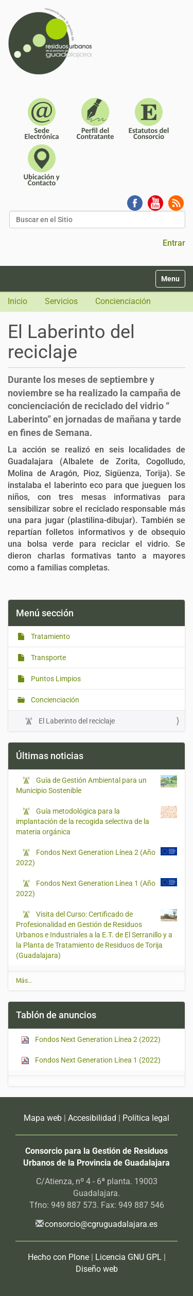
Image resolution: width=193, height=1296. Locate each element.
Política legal (145, 1118)
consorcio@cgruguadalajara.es (101, 1224)
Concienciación (123, 301)
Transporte (47, 657)
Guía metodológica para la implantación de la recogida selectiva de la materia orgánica (82, 821)
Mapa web (43, 1118)
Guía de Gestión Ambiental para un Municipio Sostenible (81, 785)
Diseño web (97, 1269)
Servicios (61, 301)
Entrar (174, 243)
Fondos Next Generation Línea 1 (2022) (91, 1060)
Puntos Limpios (55, 679)
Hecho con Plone (58, 1257)
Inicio (17, 301)
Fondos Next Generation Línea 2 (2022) (91, 1039)
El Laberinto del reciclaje (76, 721)
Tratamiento (49, 636)
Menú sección (45, 613)
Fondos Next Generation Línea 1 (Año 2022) (85, 888)
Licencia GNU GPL (128, 1257)
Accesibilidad (92, 1118)
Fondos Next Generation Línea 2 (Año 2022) (85, 857)
